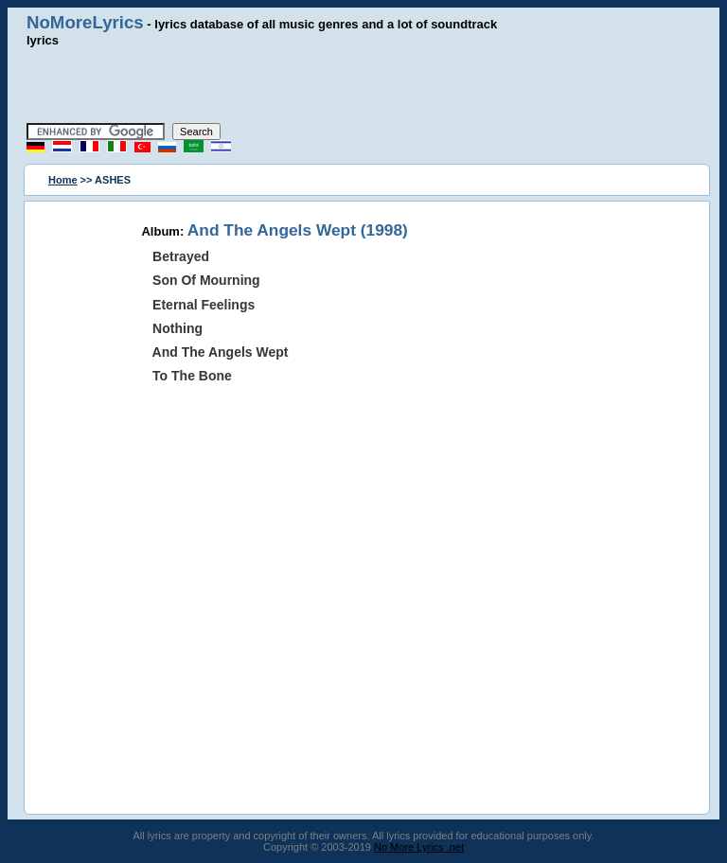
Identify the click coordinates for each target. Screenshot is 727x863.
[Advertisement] (363, 85)
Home (63, 179)
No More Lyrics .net (419, 847)
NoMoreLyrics (85, 22)
